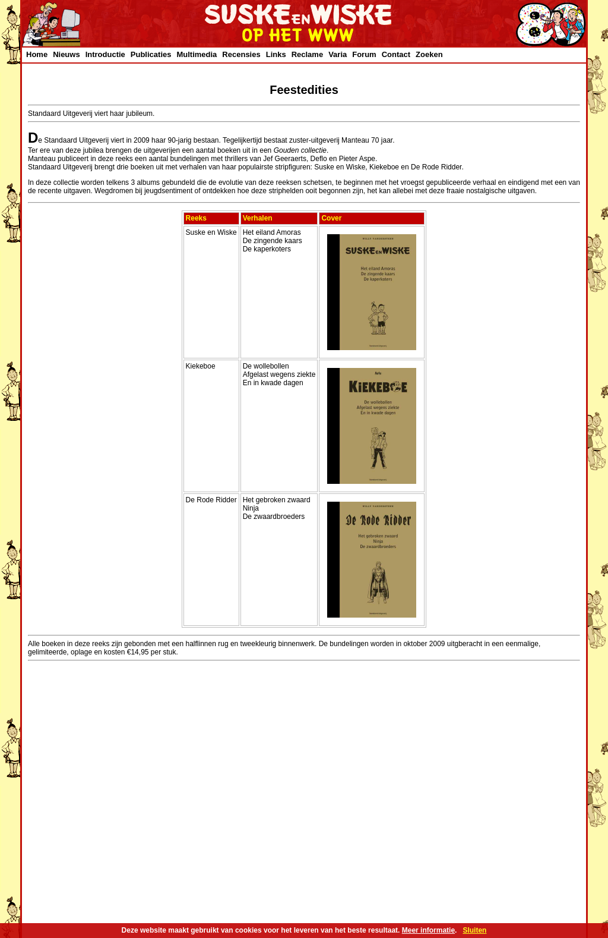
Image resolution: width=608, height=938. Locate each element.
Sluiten (474, 930)
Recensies (241, 54)
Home (37, 54)
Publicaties (151, 54)
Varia (337, 54)
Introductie (105, 54)
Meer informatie (428, 930)
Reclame (307, 54)
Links (276, 54)
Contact (396, 54)
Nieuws (66, 54)
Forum (364, 54)
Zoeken (429, 54)
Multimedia (196, 54)
